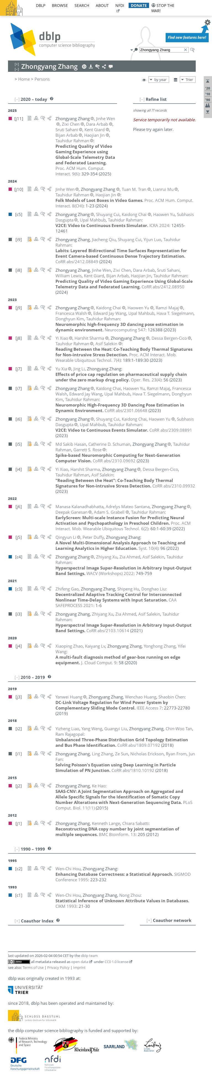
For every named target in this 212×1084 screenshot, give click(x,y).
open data (79, 961)
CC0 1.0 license (116, 961)
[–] (142, 99)
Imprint (79, 967)
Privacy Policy (58, 967)
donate (139, 5)
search (82, 5)
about (102, 5)
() (116, 357)
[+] (149, 920)
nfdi (119, 5)
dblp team (89, 955)
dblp (40, 5)
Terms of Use (33, 967)
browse (60, 5)
